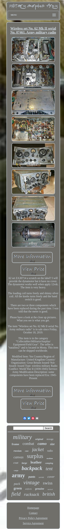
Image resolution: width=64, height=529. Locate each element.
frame (15, 444)
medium (50, 458)
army (18, 475)
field (15, 494)
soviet (41, 477)
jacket (38, 449)
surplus (35, 456)
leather (36, 462)
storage (50, 439)
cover (51, 476)
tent (49, 468)
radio (50, 450)
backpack (32, 468)
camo (42, 443)
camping (49, 463)
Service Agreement (33, 523)
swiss (47, 483)
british (48, 494)
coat (15, 462)
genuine (39, 488)
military (22, 437)
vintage (31, 482)
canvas (18, 457)
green (18, 488)
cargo (16, 470)
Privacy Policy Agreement (33, 518)
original (39, 439)
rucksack (31, 494)
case (27, 451)
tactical (50, 489)
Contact (33, 512)
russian (17, 450)
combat (28, 443)
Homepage (33, 507)
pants (32, 476)
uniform (28, 489)
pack (17, 484)
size (52, 444)
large (24, 463)
